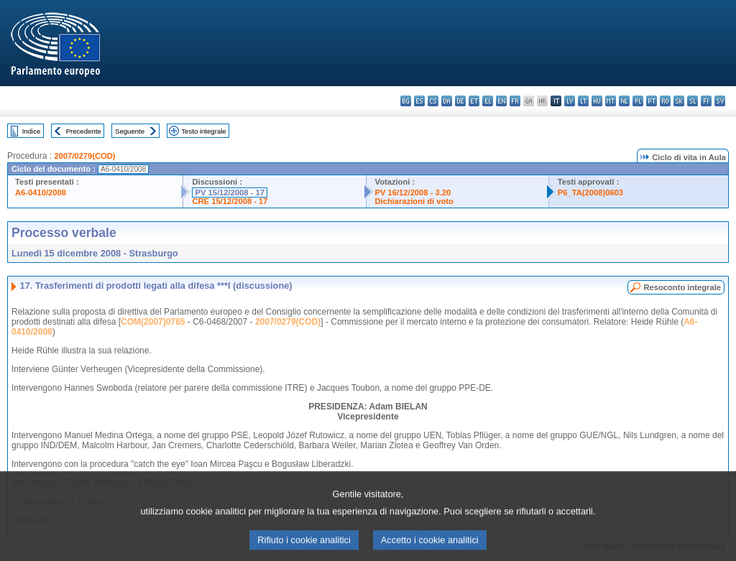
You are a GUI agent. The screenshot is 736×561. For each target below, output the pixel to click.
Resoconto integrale (682, 287)
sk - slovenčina (678, 101)
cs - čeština (433, 101)
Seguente (129, 131)
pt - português (651, 101)
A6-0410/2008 (40, 192)
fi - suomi (706, 101)
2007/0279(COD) (84, 156)
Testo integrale (203, 131)
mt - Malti (610, 101)
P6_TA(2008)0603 (590, 192)
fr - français (515, 101)
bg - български (405, 101)
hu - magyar (597, 101)
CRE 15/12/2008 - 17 (229, 201)
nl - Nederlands (624, 101)
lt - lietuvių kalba (583, 101)
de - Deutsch (460, 101)
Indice (31, 131)
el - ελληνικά (487, 101)
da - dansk (446, 101)
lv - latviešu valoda (569, 101)
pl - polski (637, 101)
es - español (419, 101)
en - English (501, 101)
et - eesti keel (474, 101)
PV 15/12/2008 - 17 (229, 192)
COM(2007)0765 (153, 322)
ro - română (665, 101)
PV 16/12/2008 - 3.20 (413, 192)
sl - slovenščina (692, 101)
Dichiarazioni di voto (414, 201)
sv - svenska (719, 101)
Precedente (83, 131)
